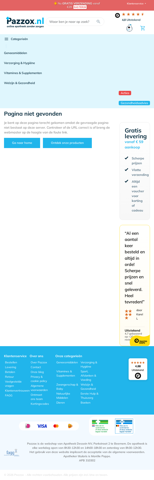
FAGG (8, 395)
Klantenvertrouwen (17, 390)
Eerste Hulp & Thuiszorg (89, 396)
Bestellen (11, 362)
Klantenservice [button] (135, 3)
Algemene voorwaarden (39, 388)
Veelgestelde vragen (13, 384)
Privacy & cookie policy (39, 379)
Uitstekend (131, 20)
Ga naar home (22, 143)
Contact (36, 367)
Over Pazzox (39, 362)
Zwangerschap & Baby (67, 387)
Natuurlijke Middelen (63, 396)
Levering (10, 367)
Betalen (10, 372)
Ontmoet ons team (37, 397)
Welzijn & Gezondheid (19, 83)
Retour (9, 377)
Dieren (60, 402)
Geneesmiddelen (15, 53)
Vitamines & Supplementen (23, 73)
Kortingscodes (40, 404)
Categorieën (16, 39)
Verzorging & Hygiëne (19, 63)
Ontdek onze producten (67, 143)
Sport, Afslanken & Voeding (88, 376)
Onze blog (37, 372)
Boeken (85, 402)
